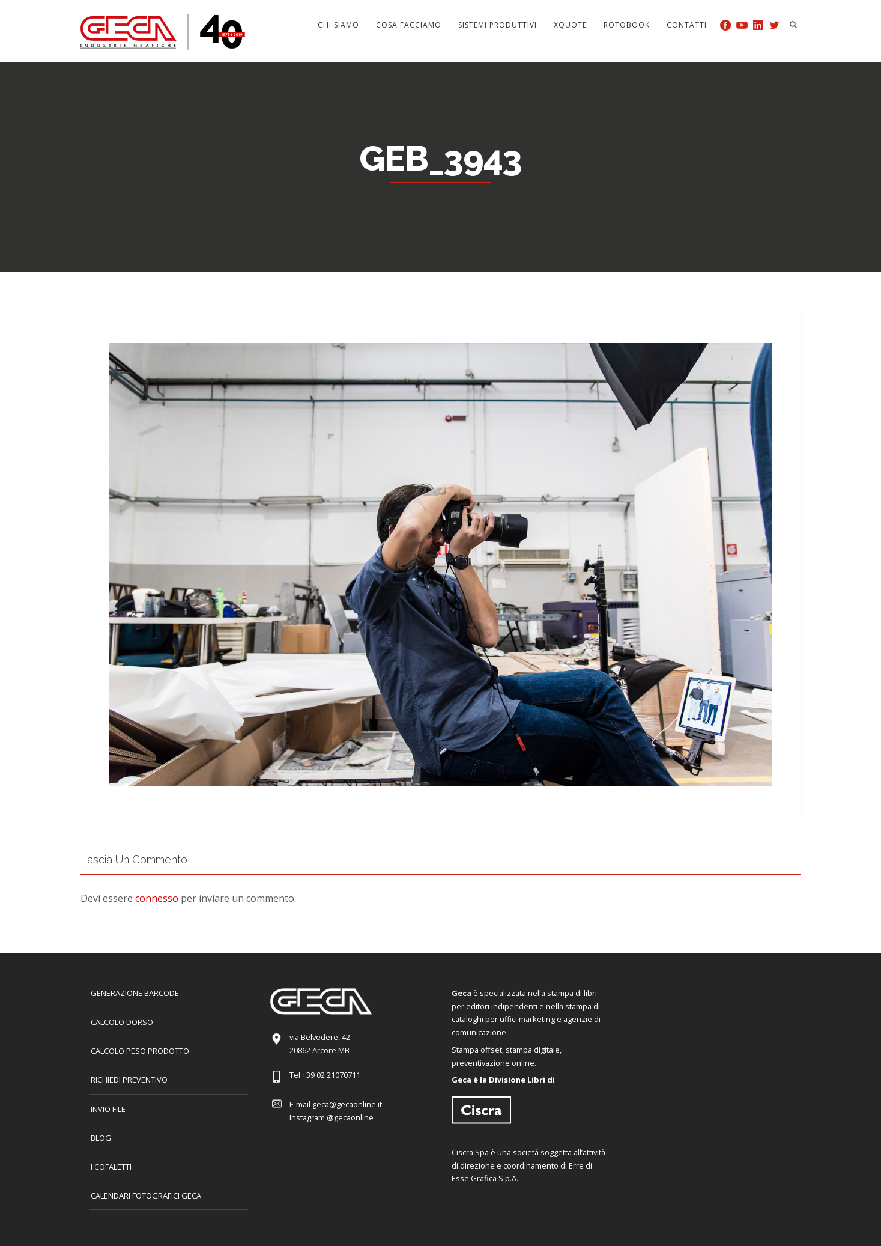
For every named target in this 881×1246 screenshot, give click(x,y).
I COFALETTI (111, 1166)
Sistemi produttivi (497, 25)
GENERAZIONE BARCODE (135, 993)
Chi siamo (338, 25)
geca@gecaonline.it (347, 1104)
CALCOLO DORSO (122, 1022)
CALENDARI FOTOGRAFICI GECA (146, 1195)
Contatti (687, 25)
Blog (101, 1137)
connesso (156, 898)
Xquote (570, 25)
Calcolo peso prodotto (140, 1050)
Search (793, 24)
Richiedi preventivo (129, 1079)
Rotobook (627, 25)
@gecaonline (350, 1117)
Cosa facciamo (408, 25)
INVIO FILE (108, 1109)
